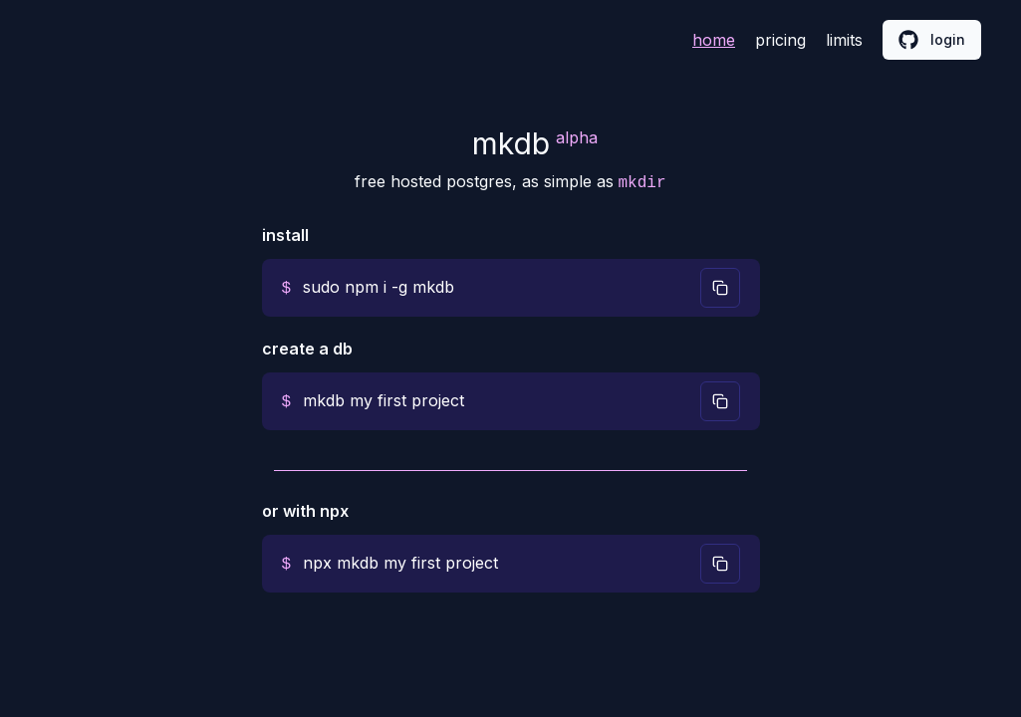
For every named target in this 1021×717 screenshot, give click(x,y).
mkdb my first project (383, 400)
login (931, 40)
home (713, 40)
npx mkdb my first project (400, 563)
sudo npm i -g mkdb (378, 287)
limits (844, 40)
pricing (780, 40)
